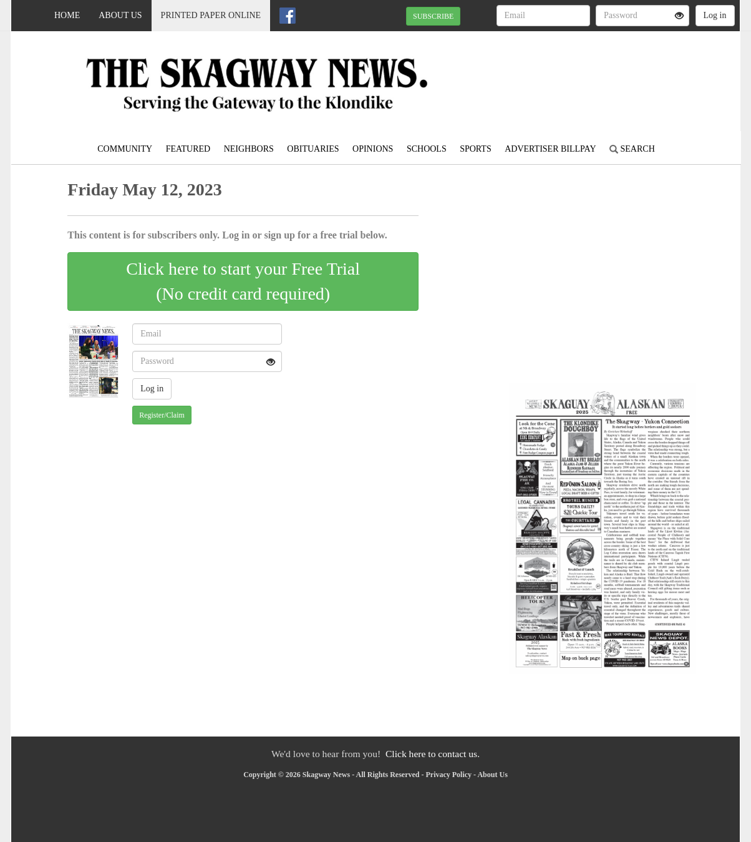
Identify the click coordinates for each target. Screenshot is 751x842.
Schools (427, 149)
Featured (188, 149)
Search (632, 149)
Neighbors (249, 149)
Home (67, 15)
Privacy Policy (448, 774)
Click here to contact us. (432, 753)
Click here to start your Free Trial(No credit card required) (243, 281)
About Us (120, 15)
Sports (476, 149)
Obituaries (313, 149)
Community (124, 149)
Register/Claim (162, 415)
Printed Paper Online (211, 15)
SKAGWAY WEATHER (626, 75)
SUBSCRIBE (433, 16)
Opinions (372, 149)
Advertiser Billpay (550, 149)
